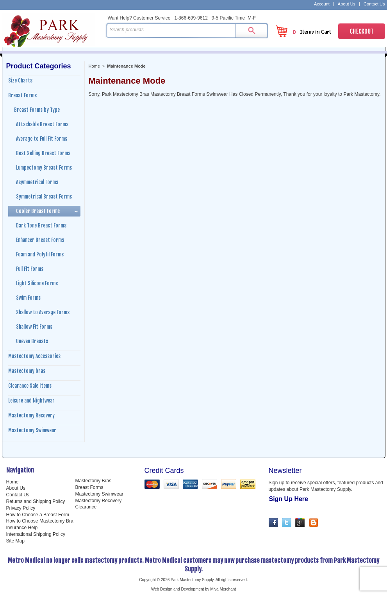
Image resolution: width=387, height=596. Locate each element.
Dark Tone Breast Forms (41, 225)
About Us (346, 4)
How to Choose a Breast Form (37, 514)
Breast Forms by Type (37, 110)
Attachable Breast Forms (42, 124)
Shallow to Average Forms (43, 312)
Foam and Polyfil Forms (40, 254)
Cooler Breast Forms (38, 211)
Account (322, 4)
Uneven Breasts (32, 341)
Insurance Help (22, 527)
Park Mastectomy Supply (52, 29)
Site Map (15, 541)
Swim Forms (28, 298)
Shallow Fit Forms (34, 327)
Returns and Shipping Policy (35, 501)
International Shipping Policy (35, 534)
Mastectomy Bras (93, 480)
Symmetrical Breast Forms (44, 196)
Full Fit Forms (29, 269)
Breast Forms (22, 95)
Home (94, 66)
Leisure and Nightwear (31, 400)
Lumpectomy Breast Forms (44, 168)
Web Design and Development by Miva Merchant (193, 589)
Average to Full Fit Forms (41, 139)
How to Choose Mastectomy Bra (39, 521)
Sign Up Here (288, 499)
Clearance (86, 507)
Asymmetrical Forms (37, 182)
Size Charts (20, 80)
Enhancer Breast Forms (40, 240)
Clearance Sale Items (30, 386)
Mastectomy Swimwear (32, 430)
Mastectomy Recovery (31, 415)
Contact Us (374, 4)
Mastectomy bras (26, 371)
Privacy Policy (21, 508)
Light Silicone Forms (37, 283)
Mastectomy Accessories (34, 356)
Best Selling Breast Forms (43, 153)
